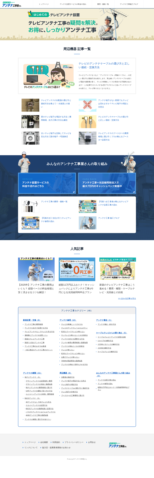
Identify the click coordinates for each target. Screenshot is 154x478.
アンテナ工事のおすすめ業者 (35, 346)
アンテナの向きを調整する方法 (72, 339)
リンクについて (31, 448)
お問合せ (92, 442)
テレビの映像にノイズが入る (72, 324)
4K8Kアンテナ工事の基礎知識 (37, 415)
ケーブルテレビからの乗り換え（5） (111, 333)
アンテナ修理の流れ (105, 384)
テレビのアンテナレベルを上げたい (74, 328)
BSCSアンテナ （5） (32, 398)
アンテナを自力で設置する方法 (36, 328)
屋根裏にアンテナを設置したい (36, 335)
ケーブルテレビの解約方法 (108, 352)
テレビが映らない (67, 350)
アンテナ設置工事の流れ (107, 380)
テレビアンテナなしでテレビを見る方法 (39, 332)
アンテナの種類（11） (32, 373)
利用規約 (56, 442)
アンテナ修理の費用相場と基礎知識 (74, 343)
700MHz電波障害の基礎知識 (71, 361)
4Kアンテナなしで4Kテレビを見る (38, 402)
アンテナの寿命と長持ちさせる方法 (74, 364)
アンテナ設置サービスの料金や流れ (73, 4)
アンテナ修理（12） (68, 320)
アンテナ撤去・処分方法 (107, 324)
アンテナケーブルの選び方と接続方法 (75, 388)
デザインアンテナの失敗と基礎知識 (39, 384)
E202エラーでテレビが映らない (73, 332)
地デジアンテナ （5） (33, 377)
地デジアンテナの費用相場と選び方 (39, 388)
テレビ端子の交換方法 (69, 392)
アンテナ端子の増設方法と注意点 (73, 381)
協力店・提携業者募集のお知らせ (56, 448)
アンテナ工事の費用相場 (34, 324)
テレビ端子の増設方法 (69, 384)
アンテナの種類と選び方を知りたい (38, 419)
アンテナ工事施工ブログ (129, 4)
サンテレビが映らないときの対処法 (74, 335)
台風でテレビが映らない (70, 357)
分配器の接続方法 (67, 377)
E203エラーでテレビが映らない (73, 353)
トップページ (44, 4)
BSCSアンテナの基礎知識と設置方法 (39, 409)
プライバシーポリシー (74, 442)
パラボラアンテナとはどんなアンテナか (41, 412)
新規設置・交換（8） (32, 320)
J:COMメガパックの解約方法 (108, 344)
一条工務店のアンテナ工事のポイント (39, 350)
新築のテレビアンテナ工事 (34, 339)
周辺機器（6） (66, 373)
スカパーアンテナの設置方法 (36, 405)
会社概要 (44, 442)
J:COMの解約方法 (104, 348)
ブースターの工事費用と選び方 (72, 395)
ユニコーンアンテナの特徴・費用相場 (40, 394)
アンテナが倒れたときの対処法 (72, 346)
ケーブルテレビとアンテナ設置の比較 (112, 337)
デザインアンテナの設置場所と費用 (39, 381)
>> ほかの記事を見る (127, 298)
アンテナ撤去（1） (104, 320)
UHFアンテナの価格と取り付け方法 (39, 391)
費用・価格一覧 (103, 4)
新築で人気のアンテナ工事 (34, 343)
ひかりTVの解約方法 (105, 341)
